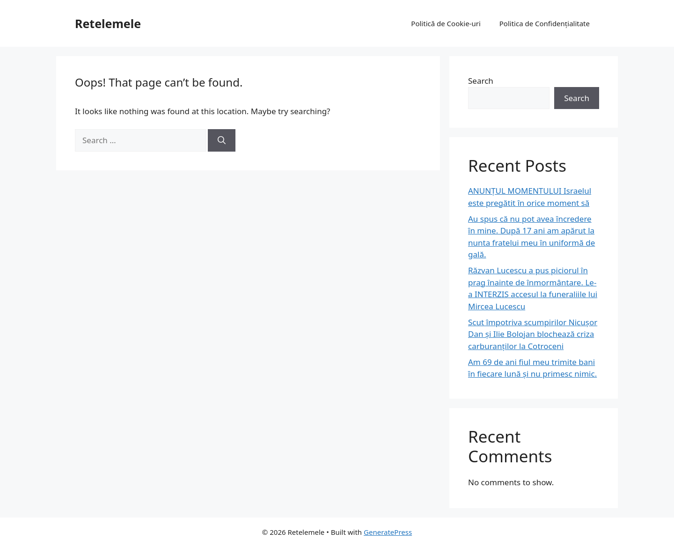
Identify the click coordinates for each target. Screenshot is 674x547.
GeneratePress (388, 532)
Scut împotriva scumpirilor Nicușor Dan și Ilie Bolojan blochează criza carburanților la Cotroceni (532, 334)
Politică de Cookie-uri (445, 23)
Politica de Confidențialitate (544, 23)
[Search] (221, 140)
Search (480, 80)
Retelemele (108, 23)
